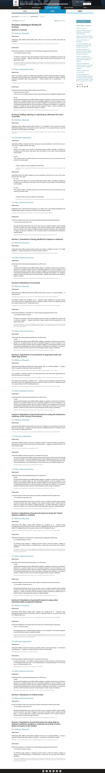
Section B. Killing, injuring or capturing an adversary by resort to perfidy (84, 32)
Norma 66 (61, 20)
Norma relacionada (83, 21)
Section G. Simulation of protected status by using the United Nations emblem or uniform (84, 59)
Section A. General (81, 28)
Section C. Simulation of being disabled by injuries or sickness (84, 36)
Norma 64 (22, 20)
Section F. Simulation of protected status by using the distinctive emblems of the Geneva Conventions (84, 52)
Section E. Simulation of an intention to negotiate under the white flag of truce (84, 45)
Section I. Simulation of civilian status (82, 71)
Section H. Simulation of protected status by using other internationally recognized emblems (84, 66)
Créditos (82, 1)
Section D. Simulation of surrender (82, 40)
